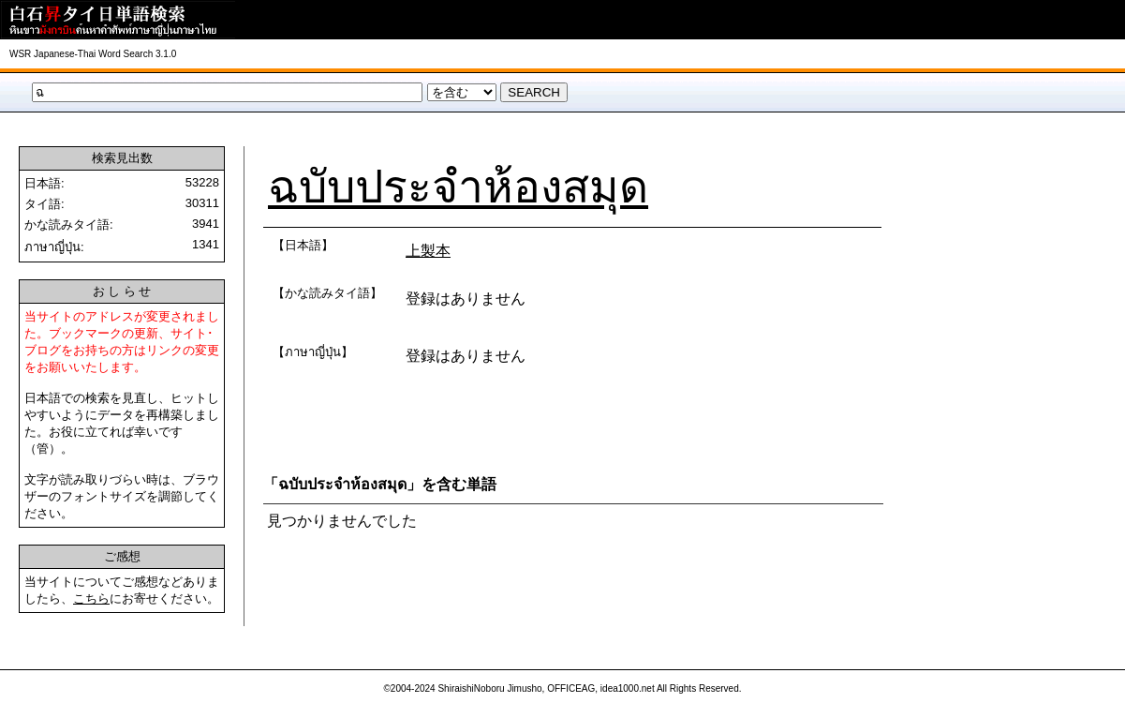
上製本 (428, 251)
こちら (91, 598)
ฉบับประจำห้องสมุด (458, 187)
